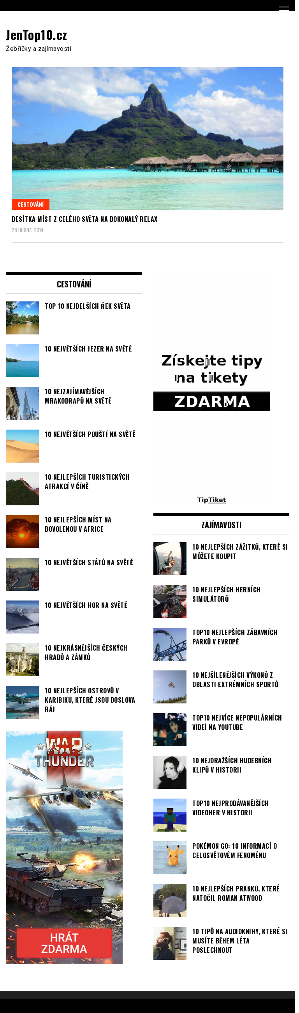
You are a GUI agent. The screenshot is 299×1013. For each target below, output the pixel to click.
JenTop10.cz (36, 34)
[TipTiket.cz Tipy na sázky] (211, 500)
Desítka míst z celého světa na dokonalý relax (85, 219)
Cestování (31, 204)
